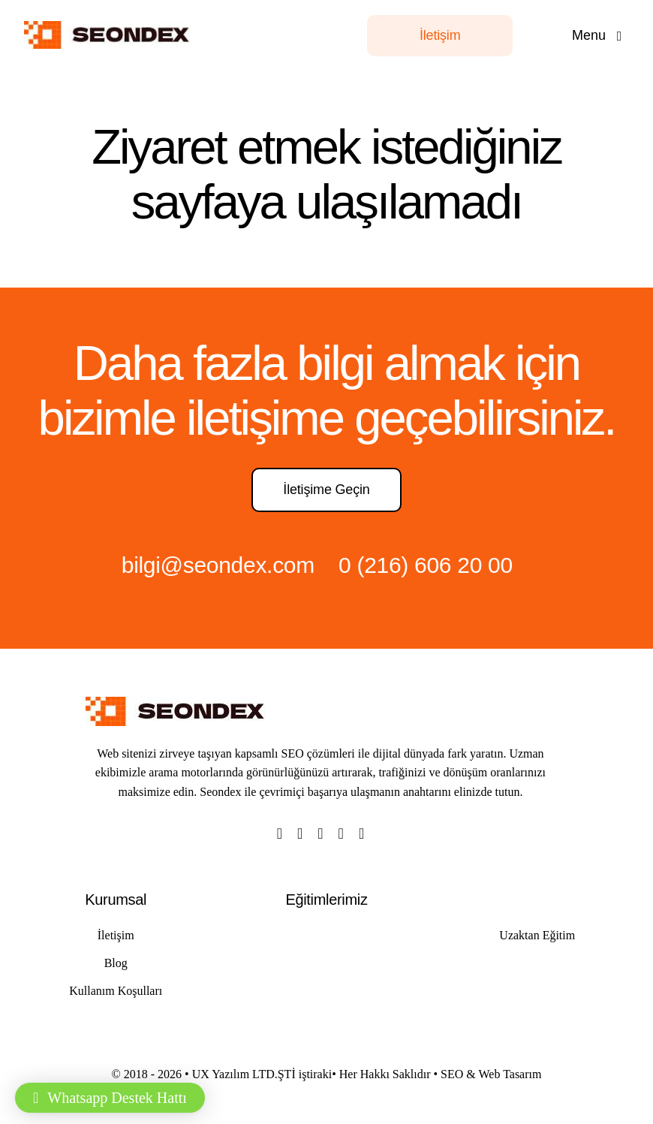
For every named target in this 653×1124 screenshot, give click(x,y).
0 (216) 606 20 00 (426, 565)
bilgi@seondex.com (218, 565)
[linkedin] (361, 833)
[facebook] (279, 833)
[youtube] (341, 833)
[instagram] (320, 833)
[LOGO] (110, 28)
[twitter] (299, 833)
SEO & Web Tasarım (491, 1074)
